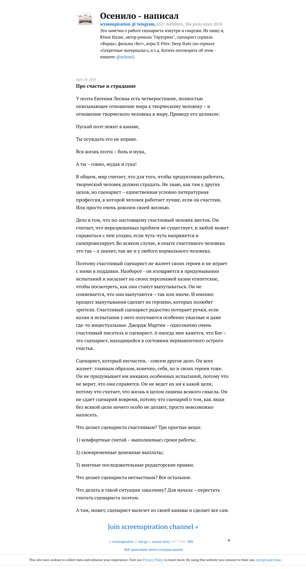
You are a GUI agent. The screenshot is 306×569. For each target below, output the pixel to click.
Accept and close (268, 559)
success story (161, 542)
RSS (190, 542)
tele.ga (142, 542)
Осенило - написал (139, 15)
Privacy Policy (153, 559)
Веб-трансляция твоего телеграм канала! (153, 550)
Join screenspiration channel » (153, 526)
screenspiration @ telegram (127, 24)
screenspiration (123, 542)
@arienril (125, 57)
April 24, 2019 (86, 79)
